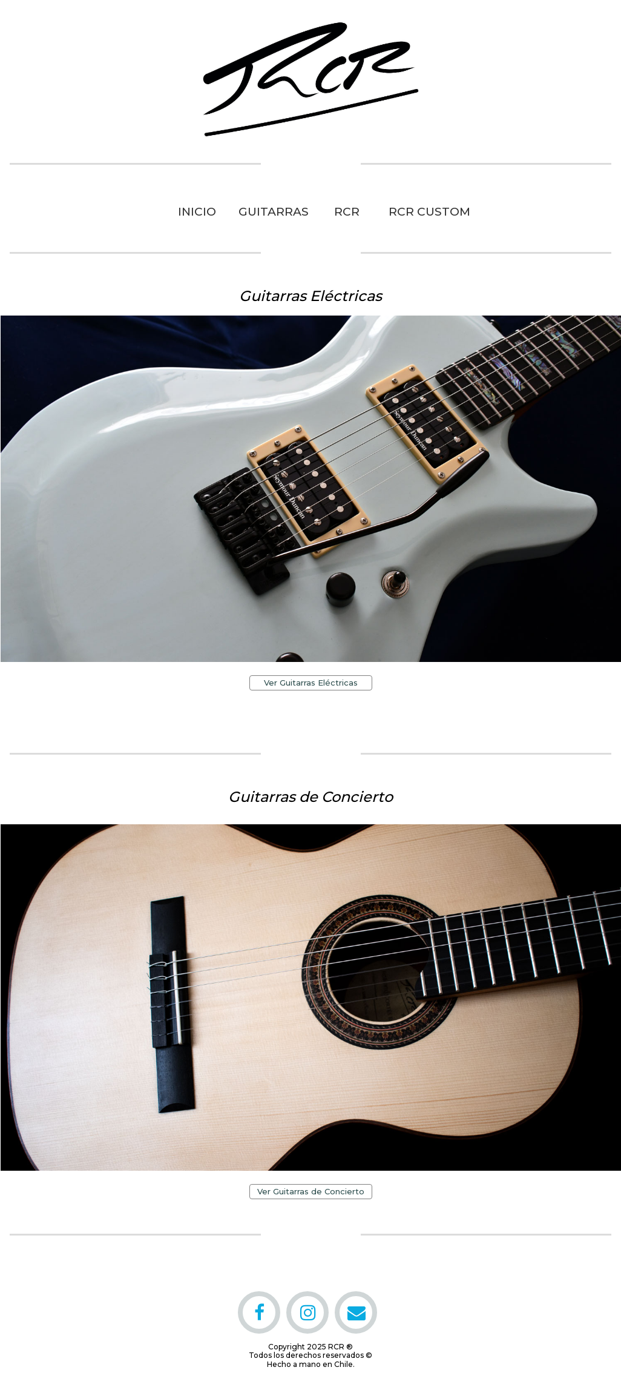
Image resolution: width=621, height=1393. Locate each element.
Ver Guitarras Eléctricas (311, 682)
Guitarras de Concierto (310, 796)
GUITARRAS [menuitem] (273, 212)
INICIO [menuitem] (197, 212)
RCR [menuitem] (347, 212)
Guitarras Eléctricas (310, 295)
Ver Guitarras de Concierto (310, 1191)
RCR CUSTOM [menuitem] (423, 212)
